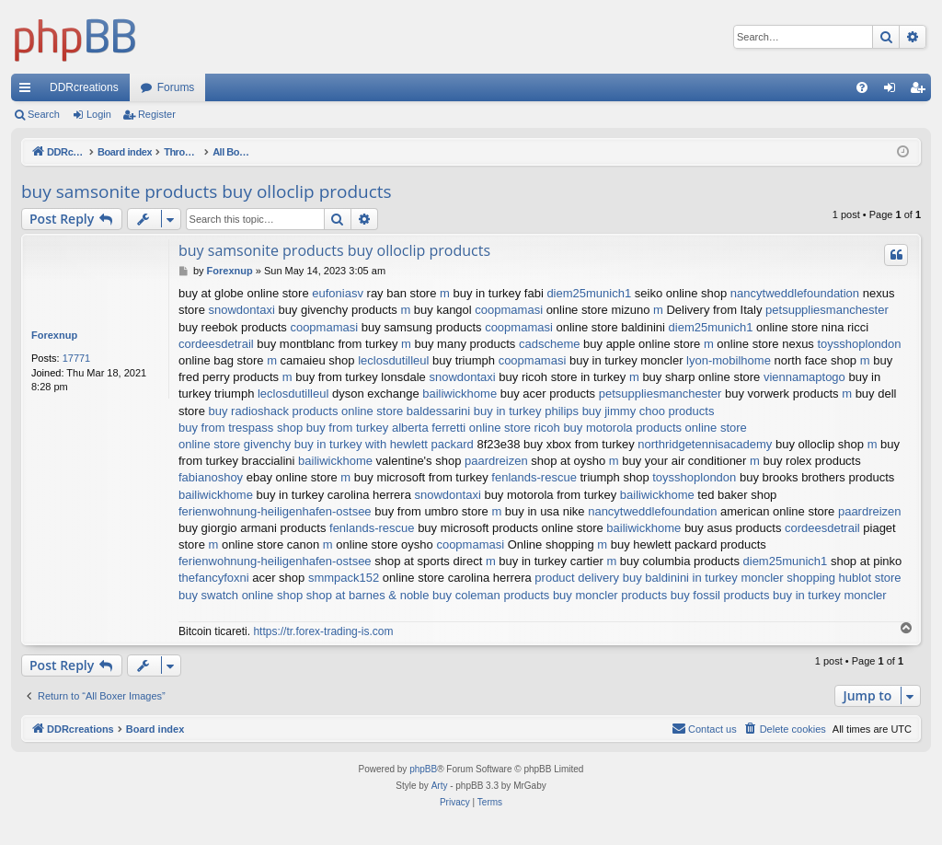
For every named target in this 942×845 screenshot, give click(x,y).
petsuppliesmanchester (827, 310)
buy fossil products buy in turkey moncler (779, 595)
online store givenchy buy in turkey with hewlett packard (326, 444)
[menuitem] (862, 87)
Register (157, 114)
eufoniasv (337, 293)
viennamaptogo (804, 377)
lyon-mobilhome (728, 360)
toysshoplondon (859, 344)
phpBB (423, 769)
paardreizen (496, 461)
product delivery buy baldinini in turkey (635, 578)
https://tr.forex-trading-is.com (323, 631)
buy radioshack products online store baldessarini (340, 411)
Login (98, 114)
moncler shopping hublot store (821, 578)
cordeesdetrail (216, 344)
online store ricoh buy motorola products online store (608, 427)
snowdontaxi (242, 310)
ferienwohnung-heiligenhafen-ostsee (275, 511)
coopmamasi (509, 310)
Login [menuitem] (893, 91)
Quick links (28, 91)
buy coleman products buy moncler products (549, 595)
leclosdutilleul (393, 360)
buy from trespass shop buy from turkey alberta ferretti (321, 427)
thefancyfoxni (213, 578)
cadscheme (549, 344)
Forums (176, 87)
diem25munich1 (588, 293)
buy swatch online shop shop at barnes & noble (303, 595)
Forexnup (54, 335)
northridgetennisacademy (705, 444)
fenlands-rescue (534, 477)
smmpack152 (343, 578)
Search (44, 114)
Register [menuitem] (921, 91)
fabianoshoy (210, 477)
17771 (77, 358)
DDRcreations (84, 87)
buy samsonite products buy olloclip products (206, 191)
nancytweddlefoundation (794, 293)
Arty (439, 786)
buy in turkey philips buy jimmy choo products (594, 411)
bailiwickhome (459, 393)
